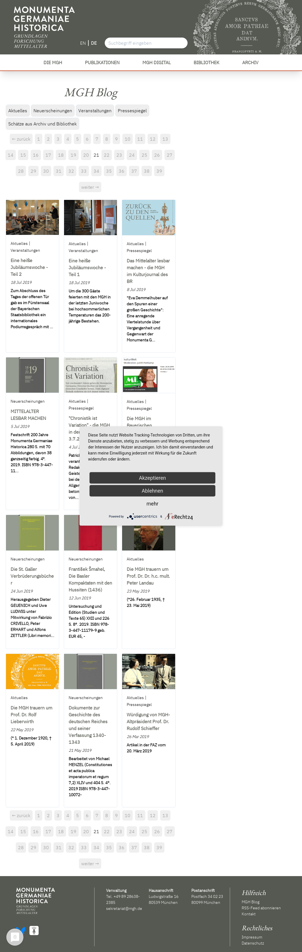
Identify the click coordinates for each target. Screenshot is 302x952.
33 (84, 171)
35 (109, 171)
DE (94, 43)
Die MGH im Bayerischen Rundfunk (139, 425)
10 (127, 139)
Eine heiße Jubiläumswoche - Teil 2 (29, 267)
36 (121, 171)
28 (21, 171)
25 (144, 155)
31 (58, 171)
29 (33, 171)
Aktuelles (17, 110)
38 (147, 171)
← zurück (21, 139)
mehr (152, 504)
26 (157, 155)
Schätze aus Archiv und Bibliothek (42, 124)
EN (83, 43)
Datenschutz (253, 943)
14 (10, 155)
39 (159, 171)
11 (140, 139)
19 (73, 155)
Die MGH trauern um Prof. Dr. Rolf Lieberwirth (31, 714)
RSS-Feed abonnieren (261, 907)
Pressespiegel (132, 110)
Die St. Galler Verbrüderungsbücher (32, 576)
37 (134, 171)
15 (23, 155)
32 (71, 171)
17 (48, 155)
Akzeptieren (152, 478)
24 (132, 155)
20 (86, 155)
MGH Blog (250, 901)
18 (61, 155)
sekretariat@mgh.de (124, 908)
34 (96, 171)
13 (165, 139)
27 (169, 155)
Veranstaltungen (95, 110)
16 (36, 155)
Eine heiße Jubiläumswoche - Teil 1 (87, 267)
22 (107, 155)
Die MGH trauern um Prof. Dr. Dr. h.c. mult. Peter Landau (148, 576)
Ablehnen (152, 491)
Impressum (252, 937)
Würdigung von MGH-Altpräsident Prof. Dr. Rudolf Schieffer (148, 721)
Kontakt (249, 913)
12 (153, 139)
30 (46, 171)
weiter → (90, 187)
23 (119, 155)
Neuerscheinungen (52, 110)
